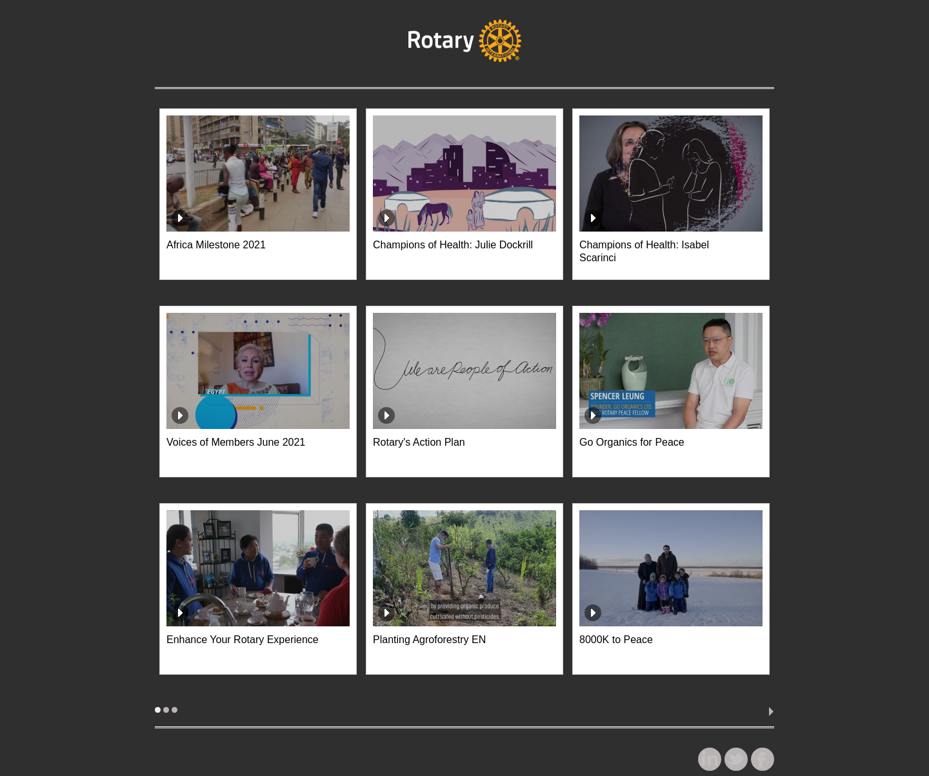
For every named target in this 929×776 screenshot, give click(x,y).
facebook (765, 762)
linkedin (712, 762)
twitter (738, 762)
